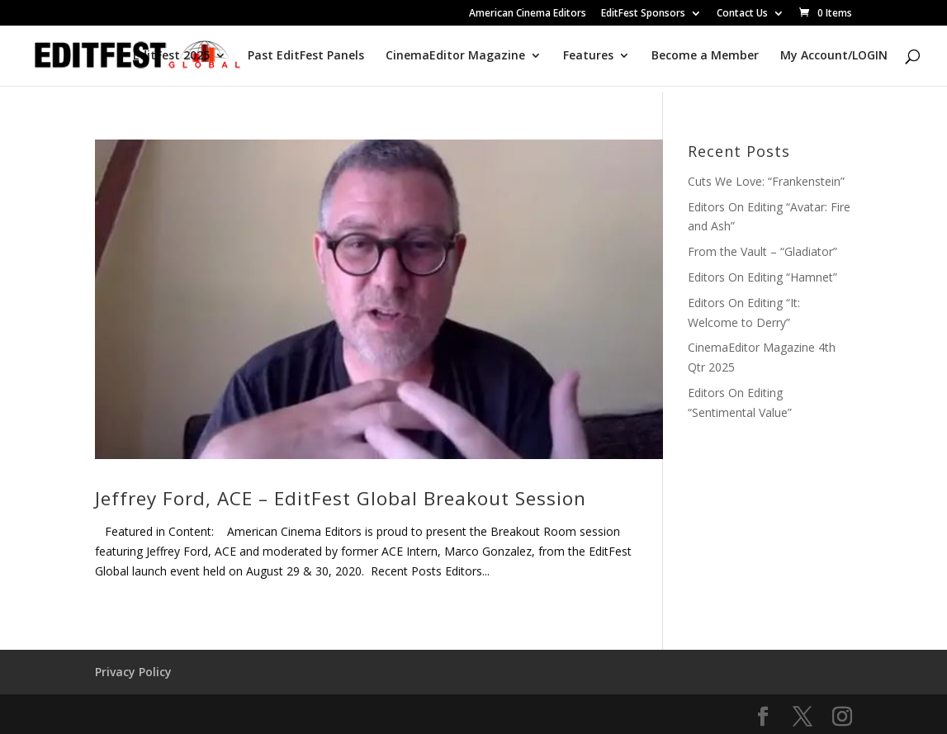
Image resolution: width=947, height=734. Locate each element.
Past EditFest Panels (306, 56)
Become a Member (705, 56)
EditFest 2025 (171, 56)
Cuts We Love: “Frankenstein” (766, 181)
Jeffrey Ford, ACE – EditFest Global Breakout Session (340, 498)
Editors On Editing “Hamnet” (762, 277)
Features (588, 56)
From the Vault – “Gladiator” (762, 251)
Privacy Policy (133, 672)
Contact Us (742, 14)
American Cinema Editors (527, 14)
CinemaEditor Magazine (455, 56)
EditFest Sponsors (643, 14)
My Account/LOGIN (834, 56)
